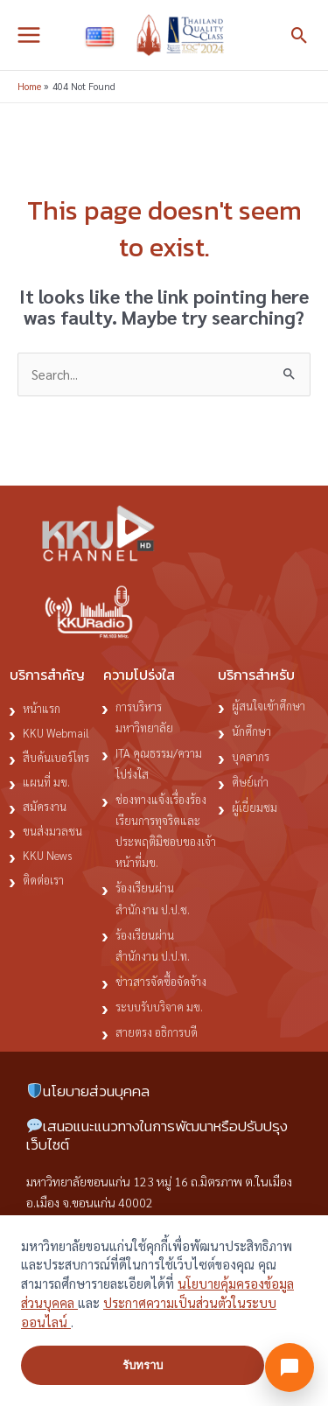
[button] (300, 35)
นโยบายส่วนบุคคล (88, 1091)
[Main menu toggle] (29, 35)
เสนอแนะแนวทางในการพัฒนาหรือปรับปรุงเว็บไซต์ (157, 1135)
